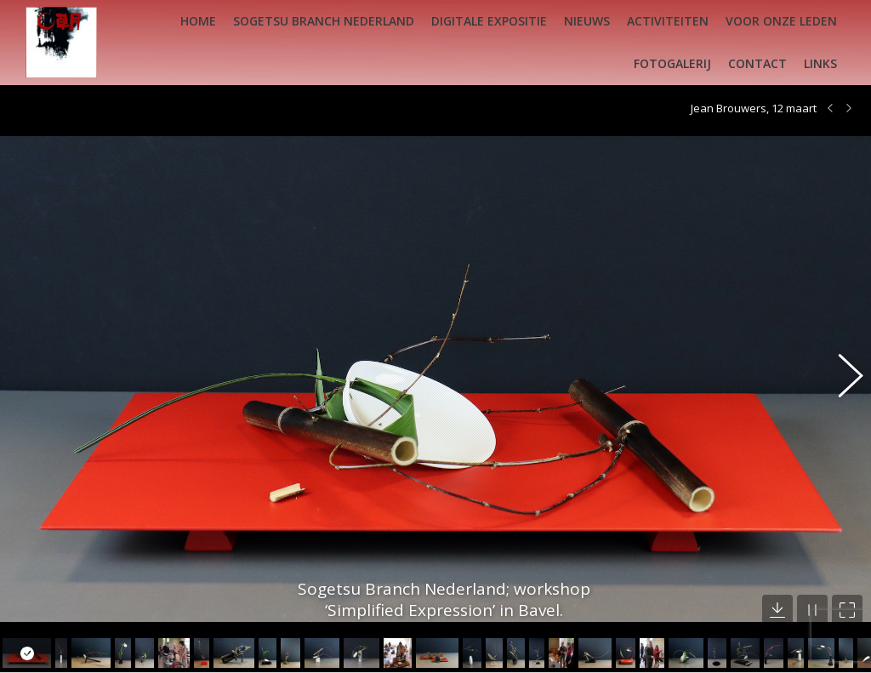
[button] (841, 366)
